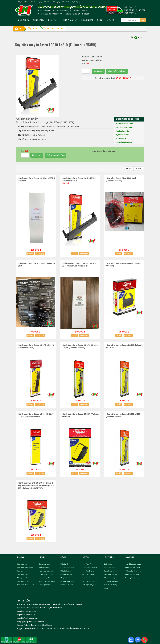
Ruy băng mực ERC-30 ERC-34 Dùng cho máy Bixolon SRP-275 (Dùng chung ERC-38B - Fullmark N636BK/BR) (36, 485)
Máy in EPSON (66, 574)
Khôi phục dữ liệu (110, 574)
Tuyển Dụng (76, 2)
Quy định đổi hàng (132, 567)
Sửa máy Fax (22, 574)
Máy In (20, 2)
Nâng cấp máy (110, 567)
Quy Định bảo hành (133, 564)
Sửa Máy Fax (66, 2)
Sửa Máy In (47, 2)
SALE (19, 640)
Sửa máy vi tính (23, 581)
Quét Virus (108, 564)
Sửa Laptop (56, 2)
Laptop (40, 2)
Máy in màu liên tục (68, 581)
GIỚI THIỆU (23, 20)
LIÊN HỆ (111, 20)
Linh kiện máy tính (111, 581)
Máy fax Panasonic (89, 581)
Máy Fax (33, 2)
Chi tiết (30, 254)
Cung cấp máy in (67, 567)
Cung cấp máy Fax (89, 567)
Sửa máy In (22, 571)
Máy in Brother (66, 578)
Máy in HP (64, 564)
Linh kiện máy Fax (89, 585)
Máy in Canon (65, 571)
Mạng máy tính (23, 578)
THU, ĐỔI (6, 640)
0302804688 (31, 611)
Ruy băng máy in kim (124, 127)
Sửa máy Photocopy (25, 585)
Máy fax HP (86, 564)
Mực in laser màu (122, 135)
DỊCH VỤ (53, 20)
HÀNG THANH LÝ (69, 20)
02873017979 (55, 14)
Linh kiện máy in (66, 585)
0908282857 (30, 614)
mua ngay (40, 254)
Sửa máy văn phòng (25, 567)
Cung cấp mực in (45, 564)
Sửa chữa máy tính (111, 578)
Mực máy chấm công (124, 142)
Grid (138, 168)
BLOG (99, 20)
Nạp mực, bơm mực (46, 571)
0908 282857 (84, 14)
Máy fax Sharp (88, 571)
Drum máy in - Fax (46, 574)
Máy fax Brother (88, 578)
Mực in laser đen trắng (124, 123)
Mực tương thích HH (46, 578)
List (129, 168)
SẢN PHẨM (38, 20)
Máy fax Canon (88, 574)
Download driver (110, 571)
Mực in (26, 2)
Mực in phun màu (122, 131)
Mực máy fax (121, 138)
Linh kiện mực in (45, 585)
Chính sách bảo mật (133, 571)
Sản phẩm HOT (45, 567)
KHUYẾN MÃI (87, 20)
